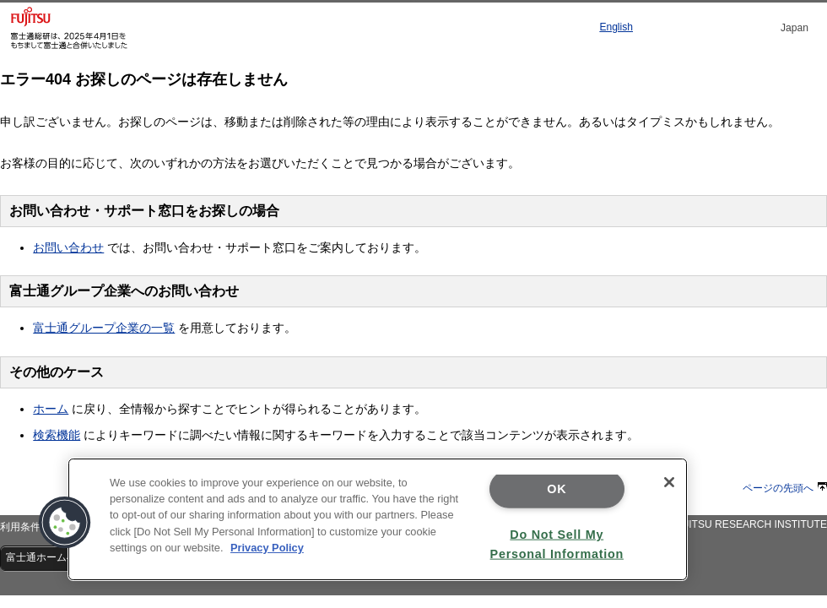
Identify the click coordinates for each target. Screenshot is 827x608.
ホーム (50, 408)
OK (556, 489)
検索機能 (56, 435)
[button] (65, 523)
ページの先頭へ (785, 488)
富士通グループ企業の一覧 (104, 327)
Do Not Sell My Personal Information (557, 543)
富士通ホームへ (48, 557)
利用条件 (20, 527)
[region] (378, 519)
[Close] (669, 482)
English (616, 27)
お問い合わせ (68, 247)
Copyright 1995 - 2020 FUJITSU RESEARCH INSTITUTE (696, 524)
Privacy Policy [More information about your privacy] (267, 547)
